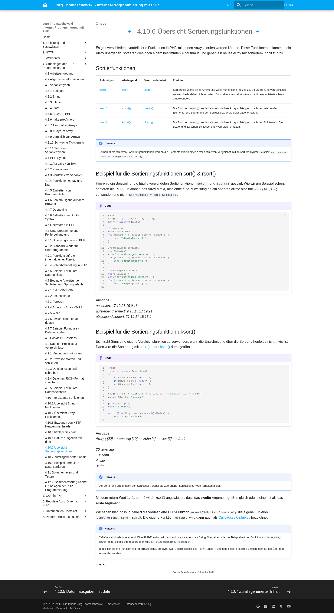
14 (102, 257)
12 (102, 251)
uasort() (148, 108)
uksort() (148, 122)
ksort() (103, 122)
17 (102, 267)
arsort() (126, 108)
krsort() (126, 122)
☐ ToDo (101, 23)
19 (102, 274)
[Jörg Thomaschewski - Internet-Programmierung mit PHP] (45, 5)
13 (102, 254)
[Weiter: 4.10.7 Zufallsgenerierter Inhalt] (257, 31)
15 (102, 261)
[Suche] (259, 5)
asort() (103, 108)
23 (102, 287)
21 (102, 280)
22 (102, 283)
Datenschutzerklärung (138, 603)
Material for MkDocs (68, 608)
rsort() (125, 89)
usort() (148, 89)
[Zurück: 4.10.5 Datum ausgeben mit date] (130, 31)
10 (102, 244)
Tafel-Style (289, 5)
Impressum (113, 603)
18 (102, 270)
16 (102, 264)
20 (102, 277)
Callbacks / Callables (234, 517)
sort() (102, 89)
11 (102, 248)
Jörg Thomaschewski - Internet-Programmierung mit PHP (63, 27)
